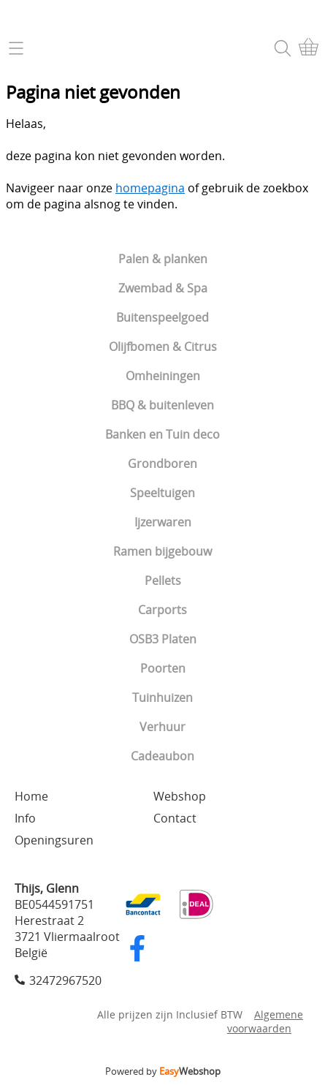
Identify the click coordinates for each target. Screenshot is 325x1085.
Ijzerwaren (162, 522)
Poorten (163, 668)
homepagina (150, 188)
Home (31, 796)
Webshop (179, 796)
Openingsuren (54, 840)
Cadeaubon (162, 756)
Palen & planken (162, 259)
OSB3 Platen (162, 639)
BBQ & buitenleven (162, 405)
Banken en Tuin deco (162, 434)
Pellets (163, 580)
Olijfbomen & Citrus (163, 347)
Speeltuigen (162, 493)
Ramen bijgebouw (162, 551)
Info (25, 818)
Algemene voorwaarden (265, 1021)
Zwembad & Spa (162, 288)
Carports (162, 610)
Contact (174, 818)
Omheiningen (163, 376)
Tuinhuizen (162, 697)
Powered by (163, 1071)
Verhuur (162, 727)
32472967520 (65, 980)
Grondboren (162, 463)
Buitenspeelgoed (162, 317)
